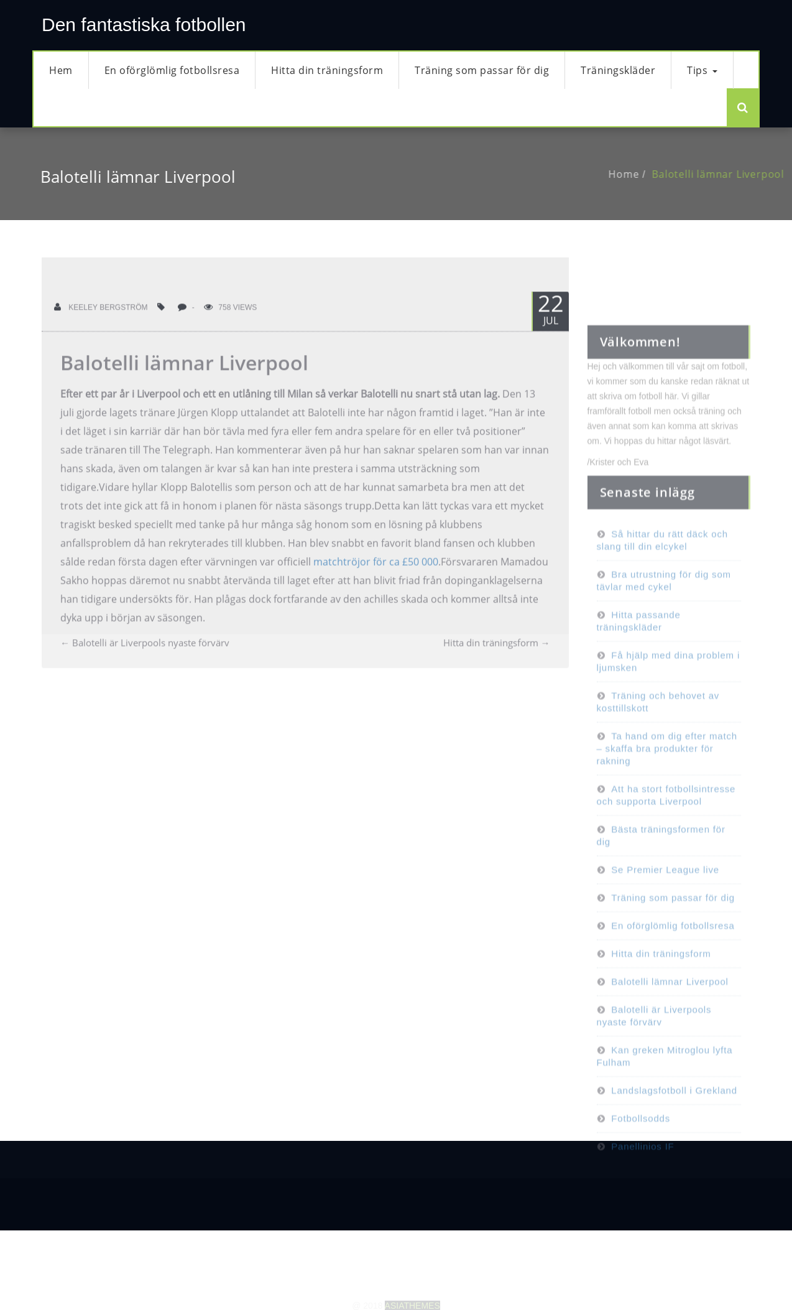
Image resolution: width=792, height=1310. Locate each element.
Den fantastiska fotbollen (144, 24)
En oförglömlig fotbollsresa (172, 70)
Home (644, 174)
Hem (61, 70)
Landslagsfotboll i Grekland (674, 1131)
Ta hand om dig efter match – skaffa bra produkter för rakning (667, 789)
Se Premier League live (665, 910)
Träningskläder (618, 70)
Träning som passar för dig (482, 70)
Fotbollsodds (640, 1159)
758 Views (230, 327)
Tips (702, 70)
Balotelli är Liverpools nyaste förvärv (144, 663)
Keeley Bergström (100, 327)
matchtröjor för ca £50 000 (375, 582)
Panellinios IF (642, 1187)
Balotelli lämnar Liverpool (184, 382)
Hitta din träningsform (327, 70)
